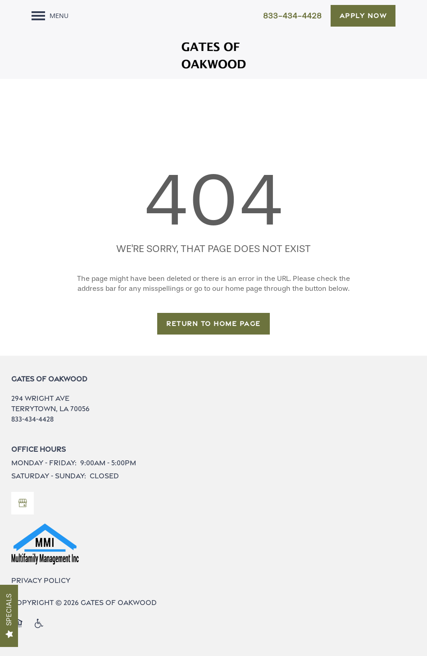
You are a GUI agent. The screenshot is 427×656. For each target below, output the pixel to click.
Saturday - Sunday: (48, 476)
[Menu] (50, 16)
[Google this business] (22, 503)
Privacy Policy (40, 580)
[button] (363, 16)
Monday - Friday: (44, 463)
